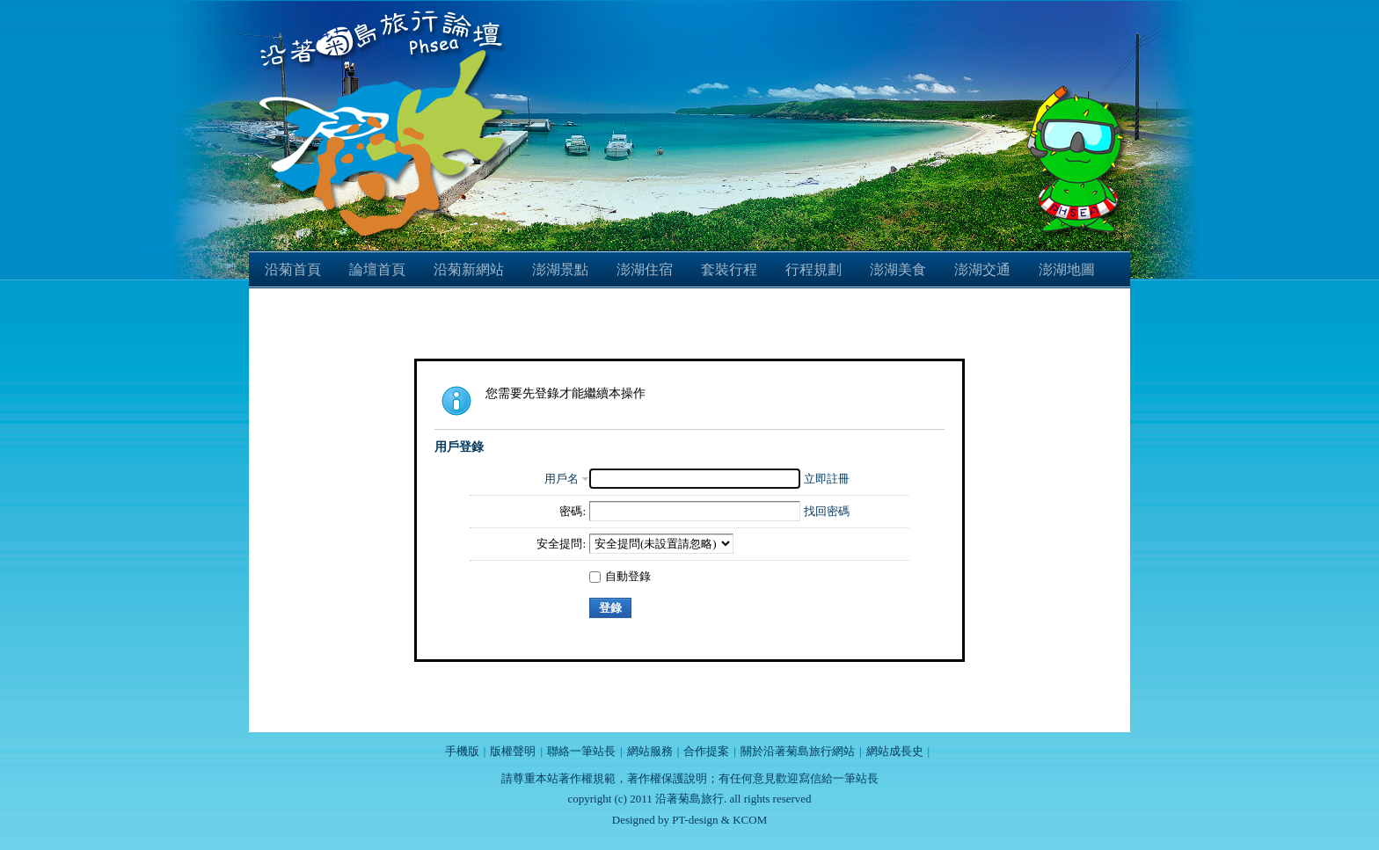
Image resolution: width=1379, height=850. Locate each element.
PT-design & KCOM (719, 819)
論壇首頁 (377, 269)
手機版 (462, 751)
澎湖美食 (898, 269)
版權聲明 (513, 751)
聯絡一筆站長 (581, 751)
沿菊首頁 (293, 269)
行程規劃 (813, 269)
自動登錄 (620, 576)
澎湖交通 (982, 269)
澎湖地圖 (1067, 269)
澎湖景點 (560, 269)
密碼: (572, 511)
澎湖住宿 (645, 269)
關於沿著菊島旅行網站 (798, 751)
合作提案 (706, 751)
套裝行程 (729, 269)
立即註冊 (827, 478)
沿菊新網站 (469, 269)
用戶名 (561, 478)
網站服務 (650, 751)
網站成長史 (894, 751)
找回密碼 (827, 511)
